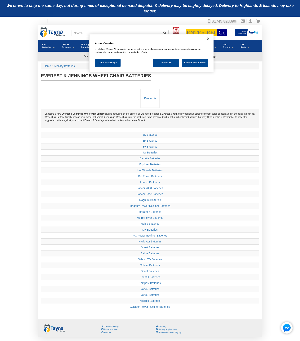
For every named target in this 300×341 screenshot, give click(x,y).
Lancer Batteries (150, 182)
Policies (106, 332)
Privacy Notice (109, 329)
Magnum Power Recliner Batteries (150, 205)
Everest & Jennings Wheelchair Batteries (150, 102)
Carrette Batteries (150, 158)
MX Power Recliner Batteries (150, 235)
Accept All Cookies (195, 62)
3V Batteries (150, 146)
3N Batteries (150, 134)
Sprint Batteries (150, 271)
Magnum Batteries (150, 200)
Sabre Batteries (150, 253)
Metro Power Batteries (150, 217)
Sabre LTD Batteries (150, 259)
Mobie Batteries (150, 223)
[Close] (208, 38)
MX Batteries (150, 229)
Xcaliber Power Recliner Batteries (150, 306)
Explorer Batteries (150, 164)
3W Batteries (150, 152)
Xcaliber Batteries (150, 300)
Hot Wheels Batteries (150, 170)
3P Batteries (150, 140)
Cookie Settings (111, 326)
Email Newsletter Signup (168, 332)
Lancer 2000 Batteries (150, 188)
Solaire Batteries (150, 265)
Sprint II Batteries (150, 277)
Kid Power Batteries (150, 176)
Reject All (166, 62)
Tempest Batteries (150, 283)
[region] (151, 53)
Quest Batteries (150, 247)
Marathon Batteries (150, 211)
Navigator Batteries (150, 241)
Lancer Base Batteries (150, 194)
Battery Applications (166, 329)
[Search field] (116, 33)
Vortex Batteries (150, 288)
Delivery (161, 326)
